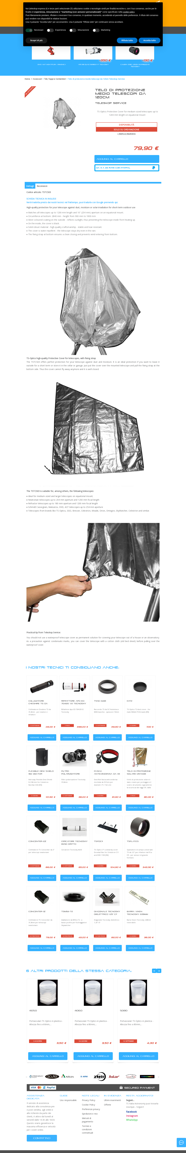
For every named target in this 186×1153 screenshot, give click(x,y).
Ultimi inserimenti (112, 1100)
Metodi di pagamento (87, 1120)
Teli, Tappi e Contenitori (55, 79)
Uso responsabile (68, 1100)
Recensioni (42, 186)
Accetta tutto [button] (149, 40)
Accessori (37, 79)
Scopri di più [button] (36, 40)
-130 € (147, 60)
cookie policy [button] (128, 12)
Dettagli (30, 186)
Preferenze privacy (91, 1109)
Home (27, 79)
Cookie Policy (88, 1104)
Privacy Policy (88, 1100)
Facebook (131, 1111)
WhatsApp (132, 1119)
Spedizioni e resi (90, 1113)
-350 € (105, 60)
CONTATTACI (41, 1138)
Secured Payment (139, 1087)
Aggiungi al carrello (41, 736)
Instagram (132, 1115)
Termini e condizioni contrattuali (87, 1129)
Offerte (107, 1104)
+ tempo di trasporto (126, 134)
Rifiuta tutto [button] (127, 40)
